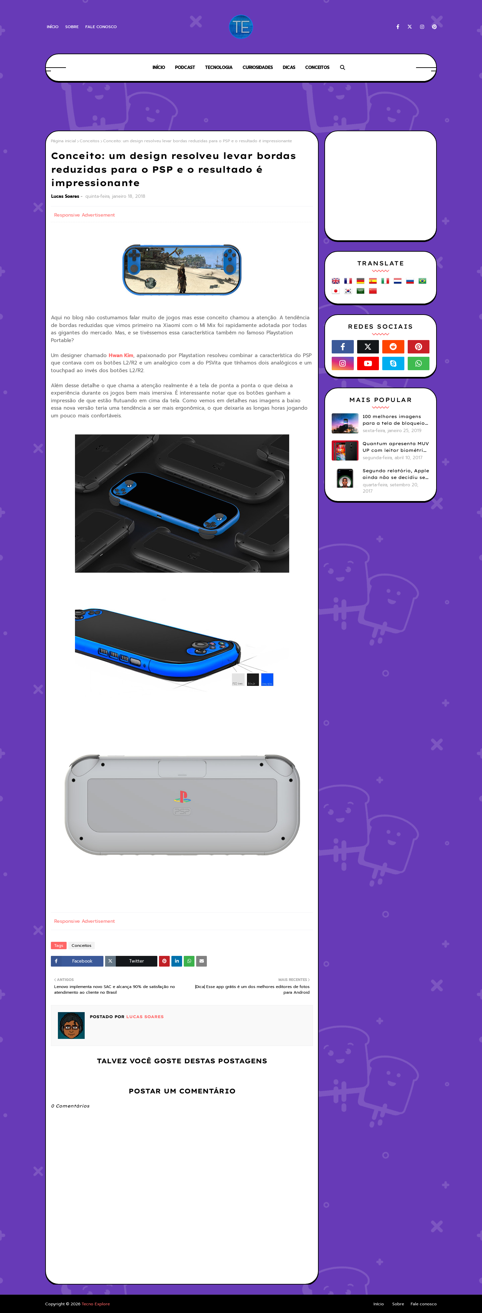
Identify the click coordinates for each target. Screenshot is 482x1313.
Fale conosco (101, 27)
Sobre (72, 27)
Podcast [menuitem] (185, 67)
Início (53, 27)
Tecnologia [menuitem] (219, 67)
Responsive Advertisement (84, 215)
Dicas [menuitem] (289, 67)
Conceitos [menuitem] (317, 67)
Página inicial (63, 141)
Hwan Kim (121, 355)
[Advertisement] (241, 107)
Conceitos (89, 141)
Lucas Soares (65, 196)
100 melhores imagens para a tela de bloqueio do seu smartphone (394, 420)
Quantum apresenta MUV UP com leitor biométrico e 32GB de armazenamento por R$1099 (396, 447)
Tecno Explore (96, 1304)
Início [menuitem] (159, 67)
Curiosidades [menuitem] (258, 67)
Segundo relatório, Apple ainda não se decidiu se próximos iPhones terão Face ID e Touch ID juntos (396, 474)
